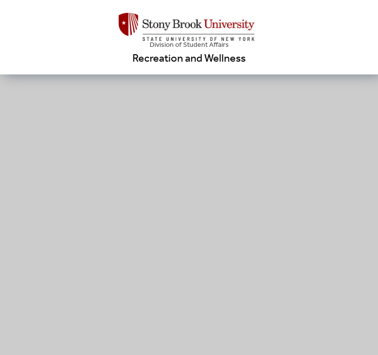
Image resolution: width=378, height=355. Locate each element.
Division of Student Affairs (189, 44)
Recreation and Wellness (189, 58)
